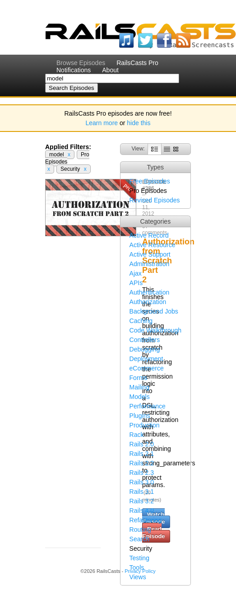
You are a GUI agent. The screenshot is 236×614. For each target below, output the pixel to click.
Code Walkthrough (155, 330)
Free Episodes (150, 181)
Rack (137, 434)
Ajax (136, 273)
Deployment (146, 358)
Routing (140, 529)
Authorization (148, 301)
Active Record (149, 235)
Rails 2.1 (142, 453)
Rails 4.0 (142, 510)
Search (139, 539)
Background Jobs (154, 311)
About (110, 70)
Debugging (145, 349)
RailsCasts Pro (137, 62)
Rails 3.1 (142, 491)
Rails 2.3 (142, 472)
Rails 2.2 (142, 463)
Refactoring (146, 520)
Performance (148, 406)
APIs (136, 282)
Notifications (73, 70)
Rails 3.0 (142, 482)
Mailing (139, 387)
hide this (138, 123)
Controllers (145, 339)
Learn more (102, 123)
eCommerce (147, 368)
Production (145, 425)
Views (138, 577)
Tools (137, 567)
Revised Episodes (155, 200)
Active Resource (153, 244)
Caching (141, 320)
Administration (150, 263)
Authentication (150, 292)
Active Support (150, 254)
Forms (139, 377)
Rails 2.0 (142, 444)
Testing (139, 558)
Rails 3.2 (142, 501)
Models (140, 396)
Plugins (140, 415)
